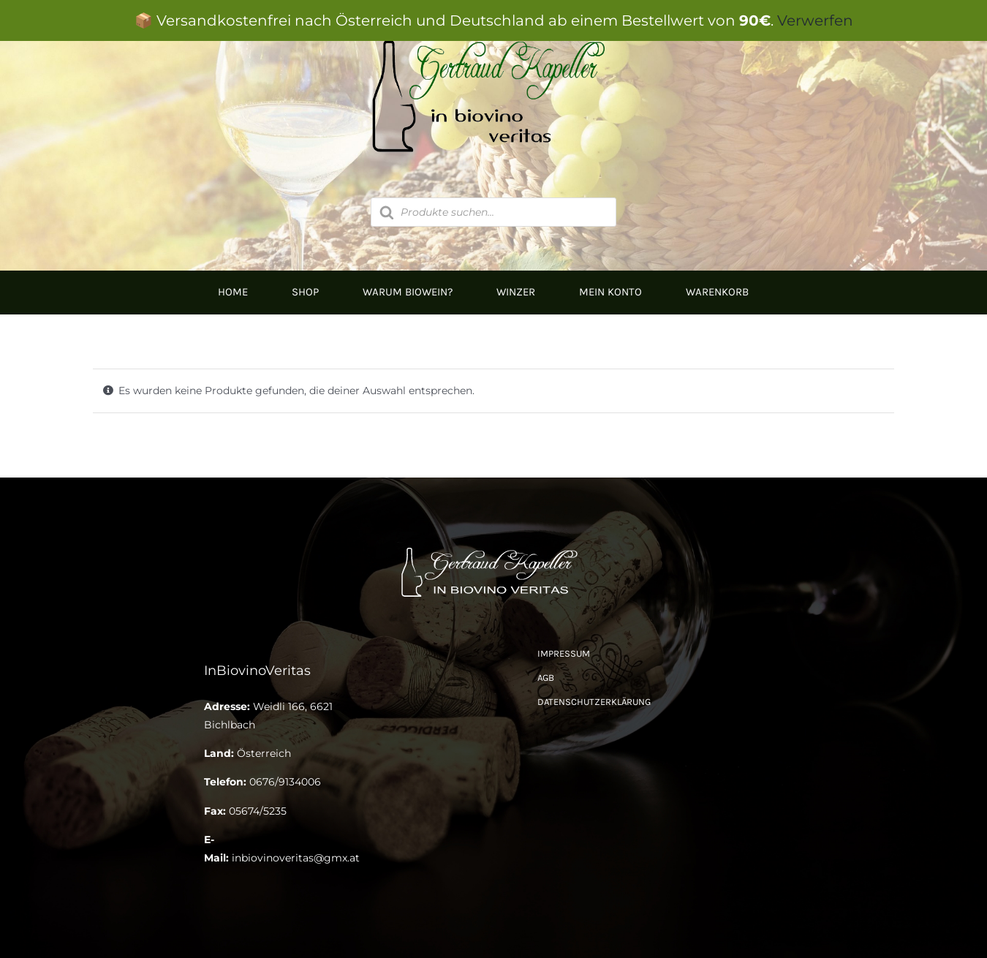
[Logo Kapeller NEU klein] (493, 548)
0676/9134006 (285, 781)
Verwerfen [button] (815, 20)
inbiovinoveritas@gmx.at (296, 857)
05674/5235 (258, 811)
